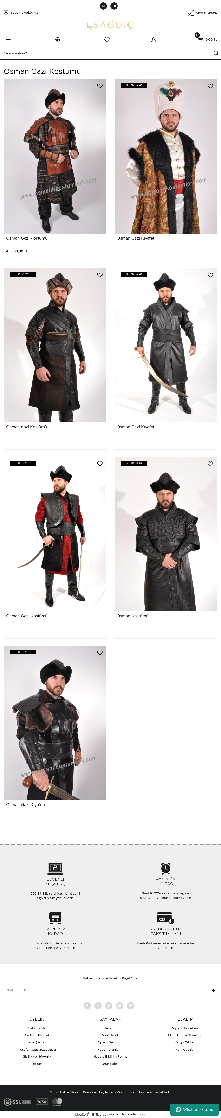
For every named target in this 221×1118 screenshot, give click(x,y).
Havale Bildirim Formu (110, 1056)
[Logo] (110, 25)
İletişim (37, 1064)
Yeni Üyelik (110, 1035)
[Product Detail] (130, 85)
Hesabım (110, 1028)
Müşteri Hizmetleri (184, 1028)
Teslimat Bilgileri (37, 1035)
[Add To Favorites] (100, 86)
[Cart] (206, 39)
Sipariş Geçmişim (110, 1042)
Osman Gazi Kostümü (27, 238)
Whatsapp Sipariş (194, 1109)
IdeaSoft (82, 1114)
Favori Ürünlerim (110, 1049)
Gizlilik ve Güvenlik (37, 1056)
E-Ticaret (99, 1114)
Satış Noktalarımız (24, 12)
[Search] (110, 53)
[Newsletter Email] (107, 990)
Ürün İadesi (110, 1064)
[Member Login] (153, 39)
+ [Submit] (213, 990)
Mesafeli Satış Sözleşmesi (37, 1049)
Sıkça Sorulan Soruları (184, 1035)
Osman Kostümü (133, 616)
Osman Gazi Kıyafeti (136, 238)
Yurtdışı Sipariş (206, 12)
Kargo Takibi (184, 1042)
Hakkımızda (37, 1028)
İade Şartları (36, 1042)
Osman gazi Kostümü (26, 427)
